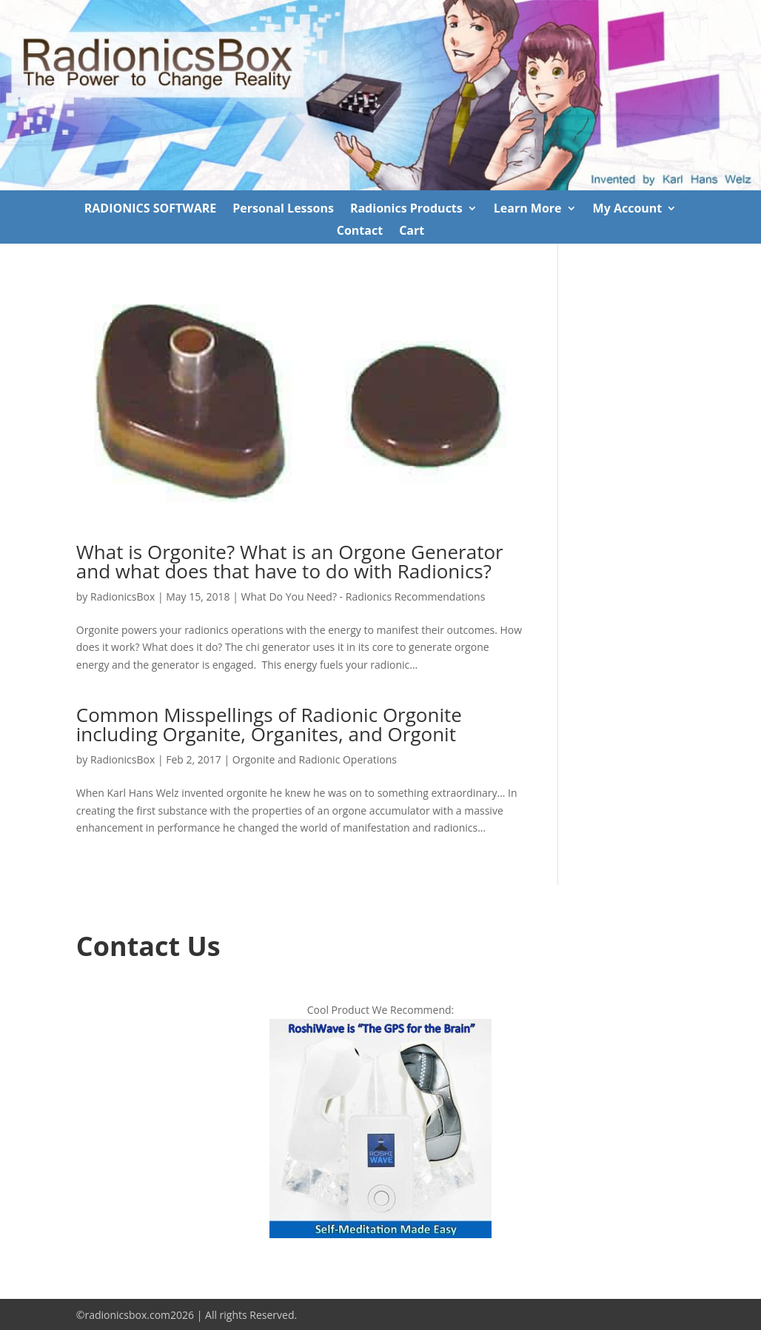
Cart (411, 231)
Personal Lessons (283, 209)
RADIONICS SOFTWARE (150, 209)
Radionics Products (406, 209)
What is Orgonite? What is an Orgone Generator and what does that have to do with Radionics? (289, 561)
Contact (360, 231)
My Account (628, 209)
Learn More (528, 209)
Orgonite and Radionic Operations (314, 759)
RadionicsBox (122, 596)
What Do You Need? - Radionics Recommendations (363, 596)
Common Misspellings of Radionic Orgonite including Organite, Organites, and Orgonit (269, 724)
